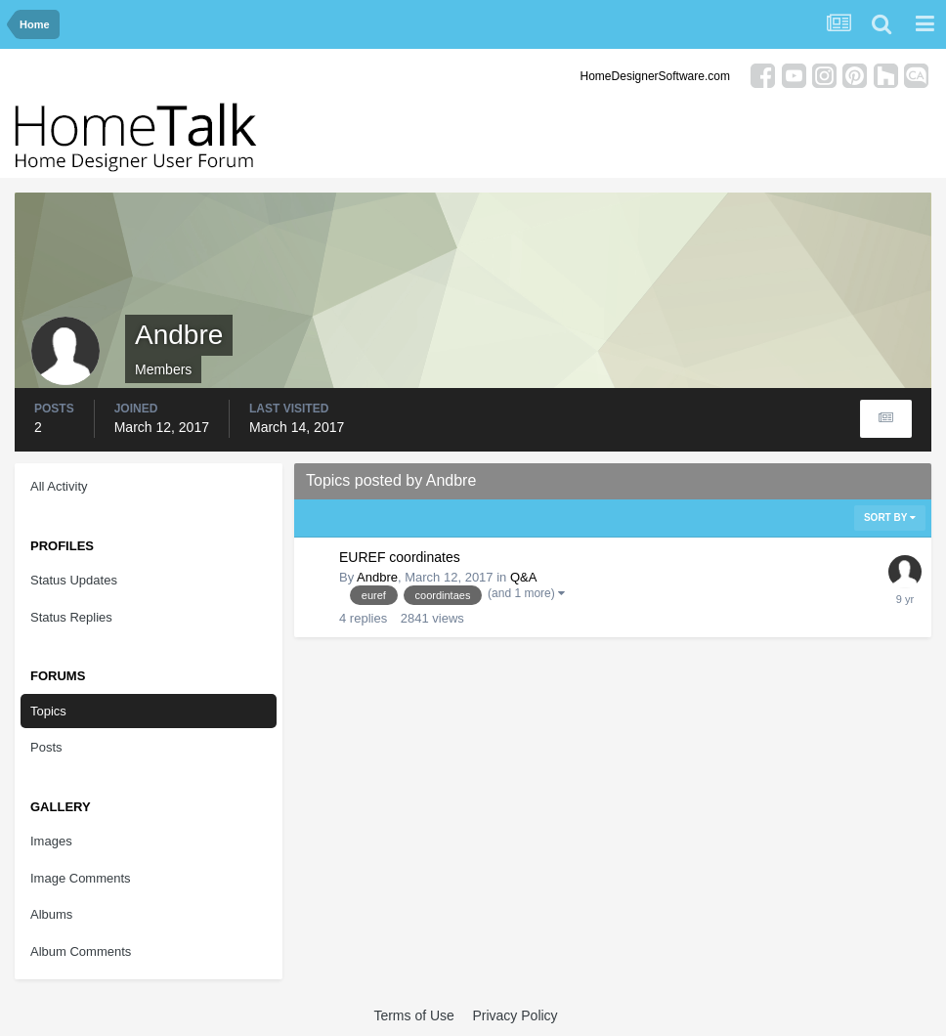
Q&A (523, 577)
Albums (51, 914)
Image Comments (80, 878)
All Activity (59, 486)
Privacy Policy (514, 1015)
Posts (46, 747)
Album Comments (80, 951)
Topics (48, 711)
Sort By (890, 517)
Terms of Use (413, 1015)
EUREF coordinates (399, 557)
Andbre (377, 577)
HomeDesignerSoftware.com (655, 76)
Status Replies (71, 617)
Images (51, 841)
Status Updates (73, 580)
